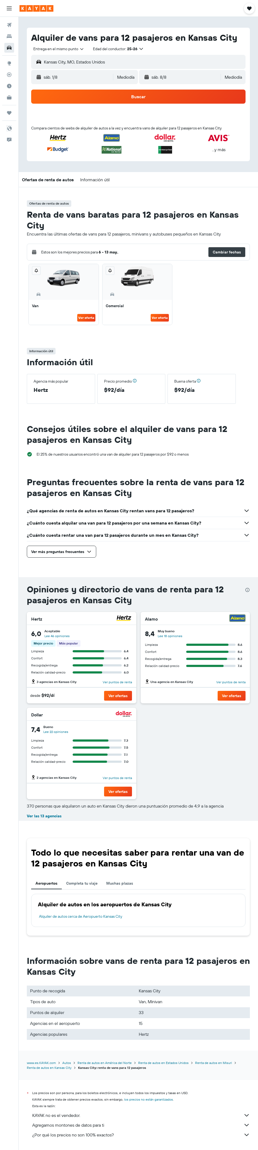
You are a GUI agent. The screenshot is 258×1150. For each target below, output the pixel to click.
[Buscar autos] (9, 47)
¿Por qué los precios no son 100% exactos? (141, 1135)
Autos (66, 1063)
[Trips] (9, 112)
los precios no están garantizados (148, 1099)
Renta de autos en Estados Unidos (163, 1063)
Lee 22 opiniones (55, 732)
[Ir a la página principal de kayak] (36, 8)
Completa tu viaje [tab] (82, 883)
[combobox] (58, 49)
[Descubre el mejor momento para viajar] (9, 86)
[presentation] (247, 589)
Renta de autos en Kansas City (49, 1068)
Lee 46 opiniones (57, 636)
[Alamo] (237, 619)
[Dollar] (124, 714)
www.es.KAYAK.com (41, 1063)
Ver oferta (86, 318)
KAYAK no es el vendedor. (141, 1115)
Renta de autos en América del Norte (105, 1063)
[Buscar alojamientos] (9, 36)
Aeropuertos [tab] (46, 883)
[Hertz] (124, 619)
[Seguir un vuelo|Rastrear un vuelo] (9, 74)
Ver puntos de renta (117, 682)
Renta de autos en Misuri (213, 1063)
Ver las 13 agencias (44, 816)
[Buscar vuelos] (9, 25)
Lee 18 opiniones (170, 636)
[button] (9, 8)
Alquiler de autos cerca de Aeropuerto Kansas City (80, 916)
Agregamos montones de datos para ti (141, 1125)
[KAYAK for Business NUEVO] (9, 97)
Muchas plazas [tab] (119, 883)
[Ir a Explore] (9, 63)
